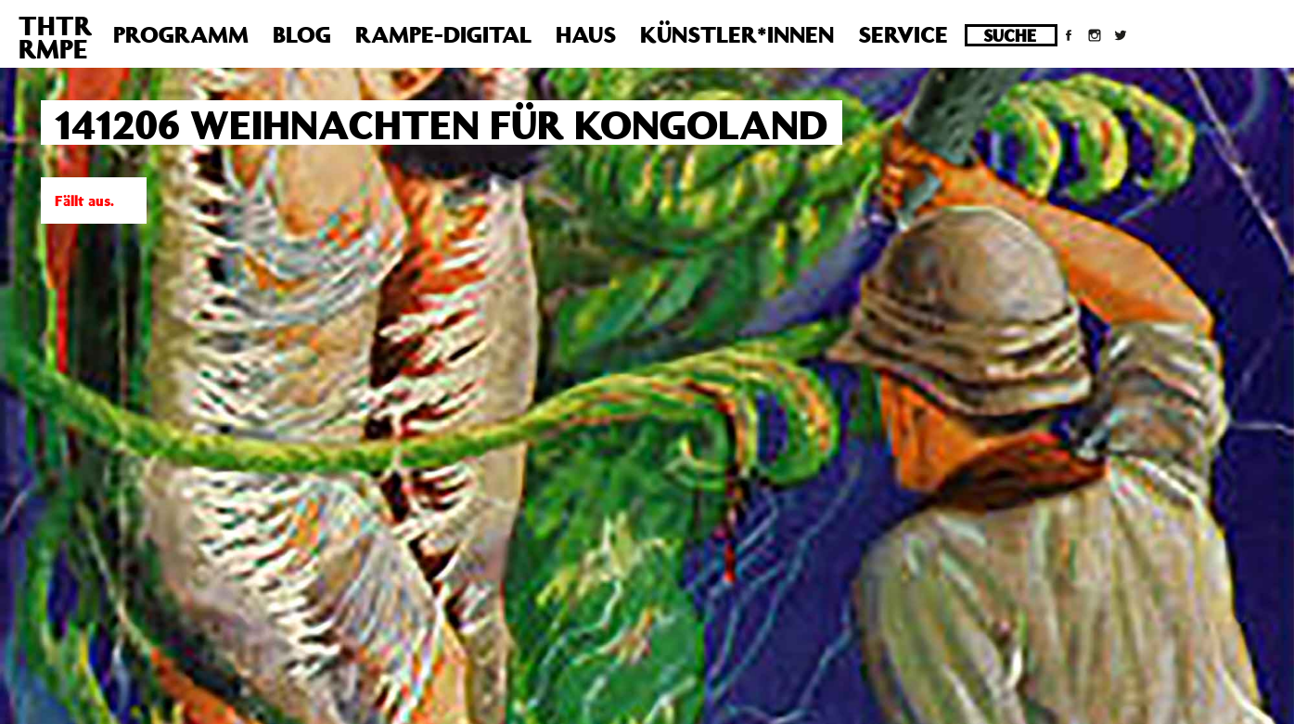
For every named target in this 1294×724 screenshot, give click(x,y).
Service (903, 34)
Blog (302, 34)
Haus (586, 34)
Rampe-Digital (443, 34)
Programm (181, 34)
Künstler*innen (737, 34)
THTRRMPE (55, 37)
